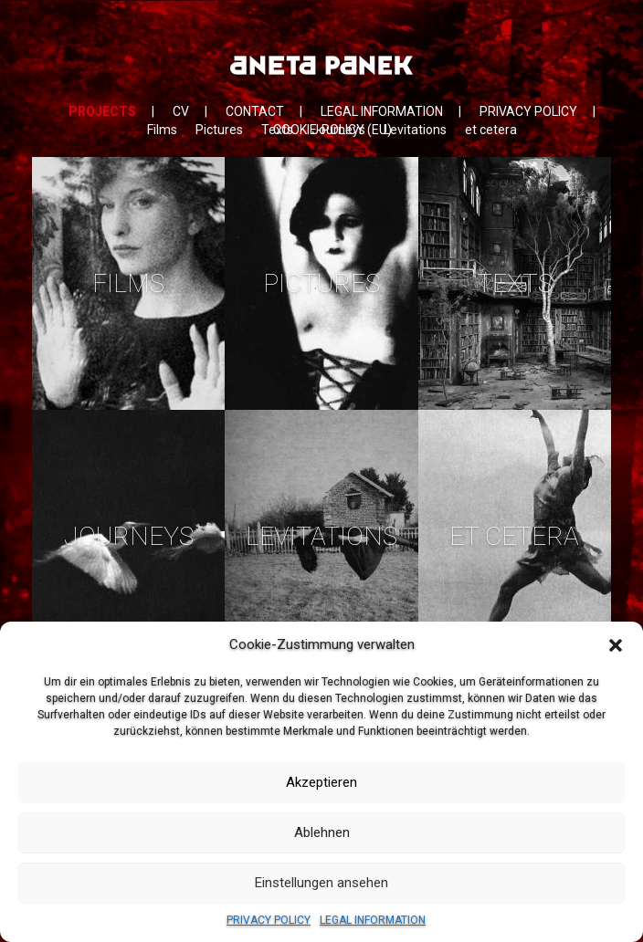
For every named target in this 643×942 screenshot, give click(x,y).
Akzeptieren (321, 782)
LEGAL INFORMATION (373, 920)
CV (181, 111)
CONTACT (255, 111)
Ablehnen (322, 832)
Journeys (338, 129)
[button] (615, 645)
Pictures (219, 129)
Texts (277, 129)
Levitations (415, 129)
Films (162, 129)
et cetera (491, 129)
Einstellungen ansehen (321, 882)
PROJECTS (102, 111)
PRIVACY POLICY (269, 920)
